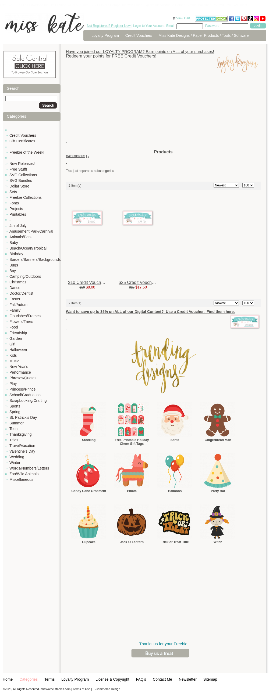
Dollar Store (19, 186)
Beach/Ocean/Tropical (28, 248)
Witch (218, 542)
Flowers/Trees (21, 321)
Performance (20, 372)
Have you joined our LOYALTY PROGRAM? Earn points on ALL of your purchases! (140, 51)
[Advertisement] (163, 111)
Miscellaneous (21, 479)
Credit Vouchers (138, 35)
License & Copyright (112, 679)
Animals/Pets (20, 237)
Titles (13, 440)
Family (14, 310)
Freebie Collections (25, 197)
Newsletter (188, 679)
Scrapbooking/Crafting (28, 400)
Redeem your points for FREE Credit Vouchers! (111, 56)
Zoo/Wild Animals (23, 474)
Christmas (17, 282)
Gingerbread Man (218, 440)
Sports (14, 406)
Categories (28, 679)
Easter (14, 299)
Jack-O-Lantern (132, 542)
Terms (49, 679)
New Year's (18, 367)
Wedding (16, 457)
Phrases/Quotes (22, 378)
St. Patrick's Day (23, 417)
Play (13, 383)
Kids (13, 355)
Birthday (16, 254)
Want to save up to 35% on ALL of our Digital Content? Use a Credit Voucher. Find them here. (150, 311)
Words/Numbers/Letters (29, 468)
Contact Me (162, 679)
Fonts (14, 203)
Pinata (132, 491)
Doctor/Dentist (21, 293)
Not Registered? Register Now (108, 26)
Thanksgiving (20, 434)
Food (13, 327)
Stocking (89, 440)
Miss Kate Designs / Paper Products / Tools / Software (203, 35)
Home (8, 679)
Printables (17, 214)
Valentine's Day (22, 451)
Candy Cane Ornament (88, 491)
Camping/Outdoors (25, 276)
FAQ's (141, 679)
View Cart (183, 18)
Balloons (175, 491)
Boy (12, 271)
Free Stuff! (18, 169)
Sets (13, 192)
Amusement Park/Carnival (31, 231)
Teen (13, 429)
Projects (16, 209)
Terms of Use (81, 689)
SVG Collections (23, 175)
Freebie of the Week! (26, 152)
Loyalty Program (105, 35)
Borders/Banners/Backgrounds (35, 259)
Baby (13, 242)
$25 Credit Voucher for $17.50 (147, 282)
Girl (12, 344)
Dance (14, 288)
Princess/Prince (22, 389)
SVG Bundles (20, 180)
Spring (14, 412)
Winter (14, 462)
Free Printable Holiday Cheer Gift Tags (132, 442)
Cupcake (88, 542)
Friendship (18, 333)
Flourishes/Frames (25, 316)
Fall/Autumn (19, 304)
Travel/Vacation (22, 445)
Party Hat (218, 491)
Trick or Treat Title (175, 542)
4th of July (18, 225)
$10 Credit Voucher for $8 (92, 282)
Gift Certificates (22, 141)
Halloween (18, 350)
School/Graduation (25, 395)
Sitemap (210, 679)
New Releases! (22, 163)
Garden (15, 338)
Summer (16, 423)
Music (14, 361)
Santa (175, 440)
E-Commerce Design (106, 689)
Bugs (13, 265)
